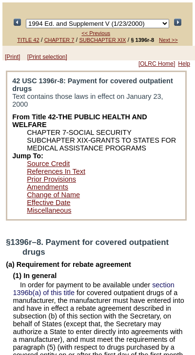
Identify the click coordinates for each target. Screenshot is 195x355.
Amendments (47, 187)
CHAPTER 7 (59, 40)
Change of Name (53, 195)
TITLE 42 (28, 40)
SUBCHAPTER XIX (102, 40)
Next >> (168, 40)
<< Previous (95, 33)
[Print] (12, 57)
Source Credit (48, 164)
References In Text (56, 171)
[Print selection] (47, 57)
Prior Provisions (51, 179)
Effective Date (48, 202)
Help (184, 63)
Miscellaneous (49, 210)
